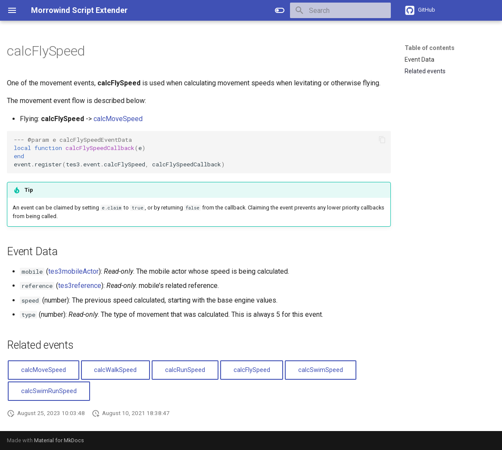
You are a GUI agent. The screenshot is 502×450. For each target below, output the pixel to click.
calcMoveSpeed (118, 119)
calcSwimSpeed (320, 370)
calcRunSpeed (185, 370)
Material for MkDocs (59, 440)
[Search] (340, 10)
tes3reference (79, 285)
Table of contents (430, 47)
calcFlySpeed (252, 370)
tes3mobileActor (73, 271)
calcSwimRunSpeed (49, 391)
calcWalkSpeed (115, 370)
